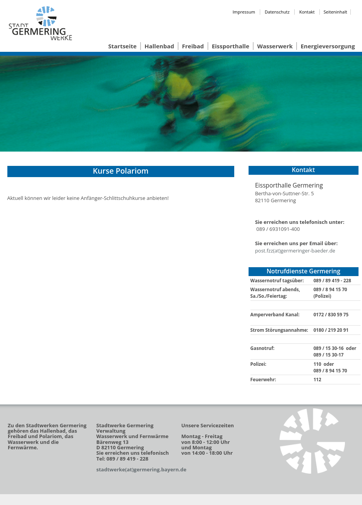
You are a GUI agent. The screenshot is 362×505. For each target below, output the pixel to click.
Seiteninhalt (335, 12)
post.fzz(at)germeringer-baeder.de (295, 250)
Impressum (244, 12)
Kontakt (307, 12)
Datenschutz (277, 12)
